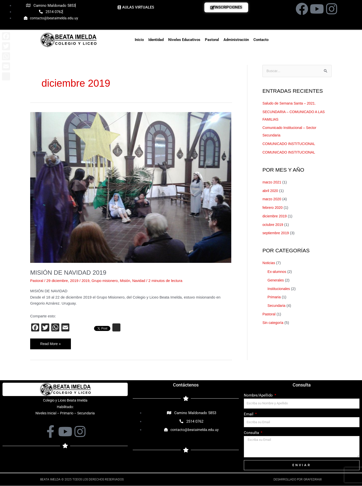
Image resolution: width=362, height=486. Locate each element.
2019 (86, 280)
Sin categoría (273, 323)
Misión (128, 280)
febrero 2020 (273, 208)
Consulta (252, 433)
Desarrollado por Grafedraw (298, 479)
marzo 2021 (272, 182)
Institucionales (279, 289)
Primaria (274, 297)
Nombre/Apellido (259, 395)
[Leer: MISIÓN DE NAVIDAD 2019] (130, 187)
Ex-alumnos (277, 272)
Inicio (139, 39)
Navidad (143, 280)
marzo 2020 (272, 199)
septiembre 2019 (276, 233)
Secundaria (277, 306)
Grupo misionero (107, 280)
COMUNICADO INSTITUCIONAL (290, 144)
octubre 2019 (273, 225)
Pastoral (212, 39)
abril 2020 (270, 191)
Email (249, 414)
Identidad (156, 39)
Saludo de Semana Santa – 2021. (290, 103)
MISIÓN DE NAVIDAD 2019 (70, 272)
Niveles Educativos (184, 39)
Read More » (51, 342)
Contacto (260, 39)
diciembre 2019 (275, 216)
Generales (276, 280)
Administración (236, 39)
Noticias (269, 263)
